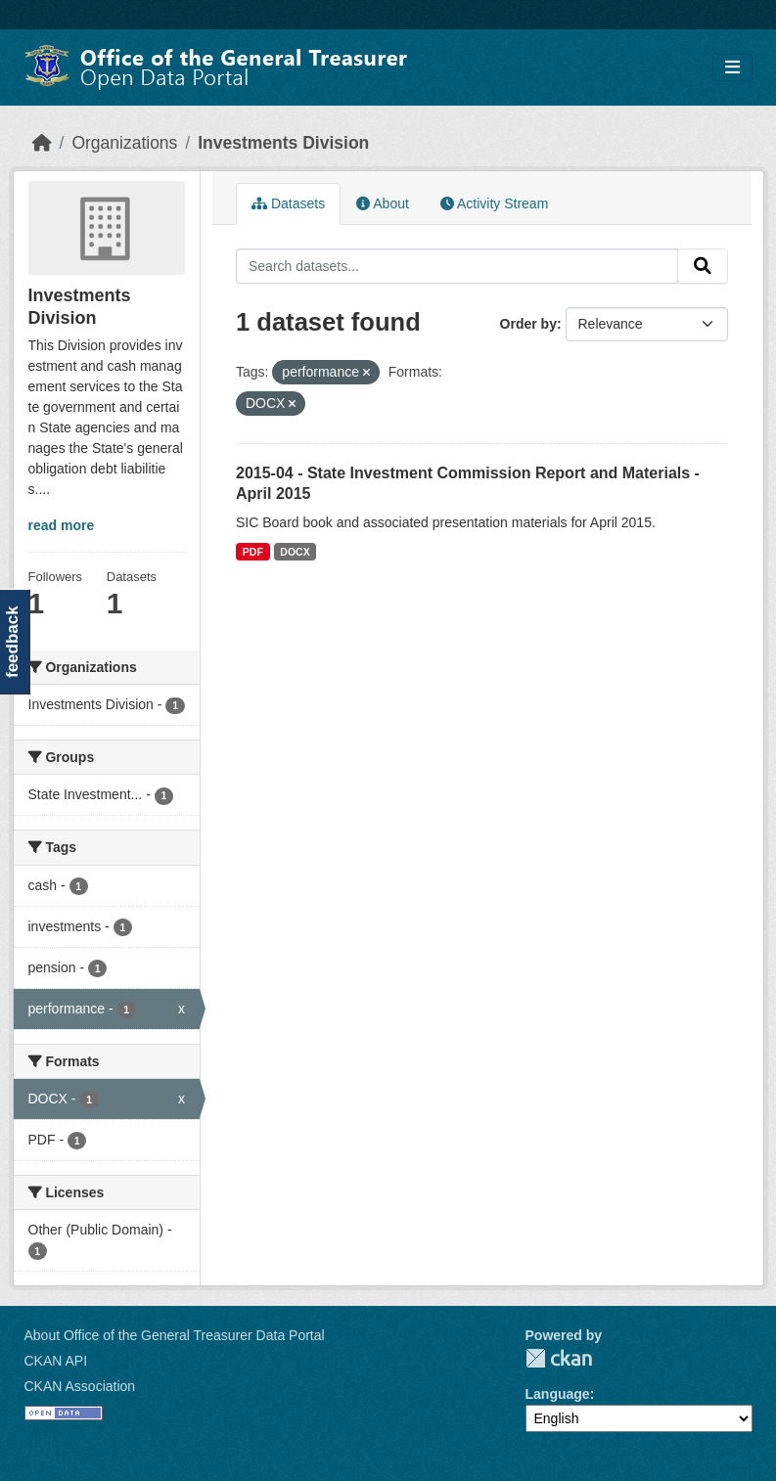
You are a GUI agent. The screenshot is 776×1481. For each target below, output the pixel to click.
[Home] (42, 143)
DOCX (294, 552)
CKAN (558, 1358)
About (382, 203)
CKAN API (56, 1361)
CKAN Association (80, 1386)
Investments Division (283, 143)
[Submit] (702, 266)
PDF (253, 552)
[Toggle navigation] (732, 68)
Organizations (124, 143)
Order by (528, 324)
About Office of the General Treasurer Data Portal (174, 1335)
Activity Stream (494, 203)
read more (61, 525)
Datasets (288, 203)
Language (557, 1394)
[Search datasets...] (457, 266)
